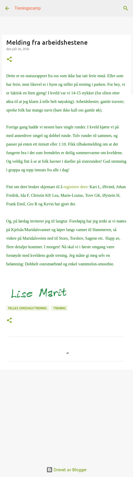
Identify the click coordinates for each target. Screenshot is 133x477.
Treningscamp (28, 8)
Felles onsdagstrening (27, 308)
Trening (59, 308)
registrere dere (75, 187)
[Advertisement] (66, 413)
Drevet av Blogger (66, 469)
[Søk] (126, 8)
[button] (9, 59)
